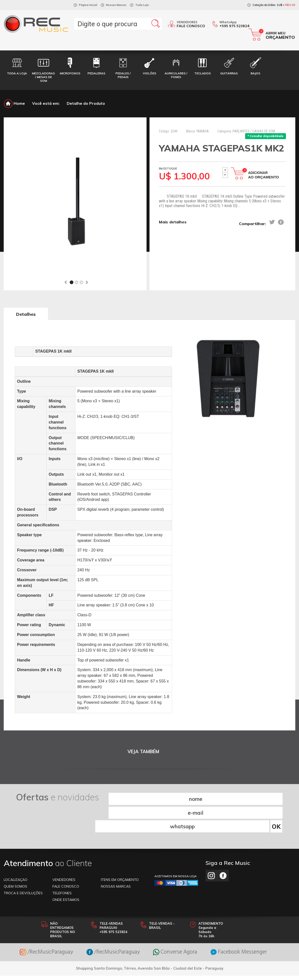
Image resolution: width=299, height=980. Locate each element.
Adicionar (263, 175)
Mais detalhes (173, 222)
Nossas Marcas (116, 5)
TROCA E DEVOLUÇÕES (23, 864)
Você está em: (46, 103)
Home (14, 103)
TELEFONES (62, 864)
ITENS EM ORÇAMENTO (120, 851)
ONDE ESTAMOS (65, 871)
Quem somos (15, 857)
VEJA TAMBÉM (143, 752)
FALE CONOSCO (65, 857)
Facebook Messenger (245, 923)
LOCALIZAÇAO (15, 851)
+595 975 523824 (234, 26)
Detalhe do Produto (86, 103)
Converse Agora (176, 923)
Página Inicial (88, 5)
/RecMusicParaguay (39, 923)
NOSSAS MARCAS (116, 857)
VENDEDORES (63, 851)
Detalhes (26, 314)
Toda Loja (142, 5)
